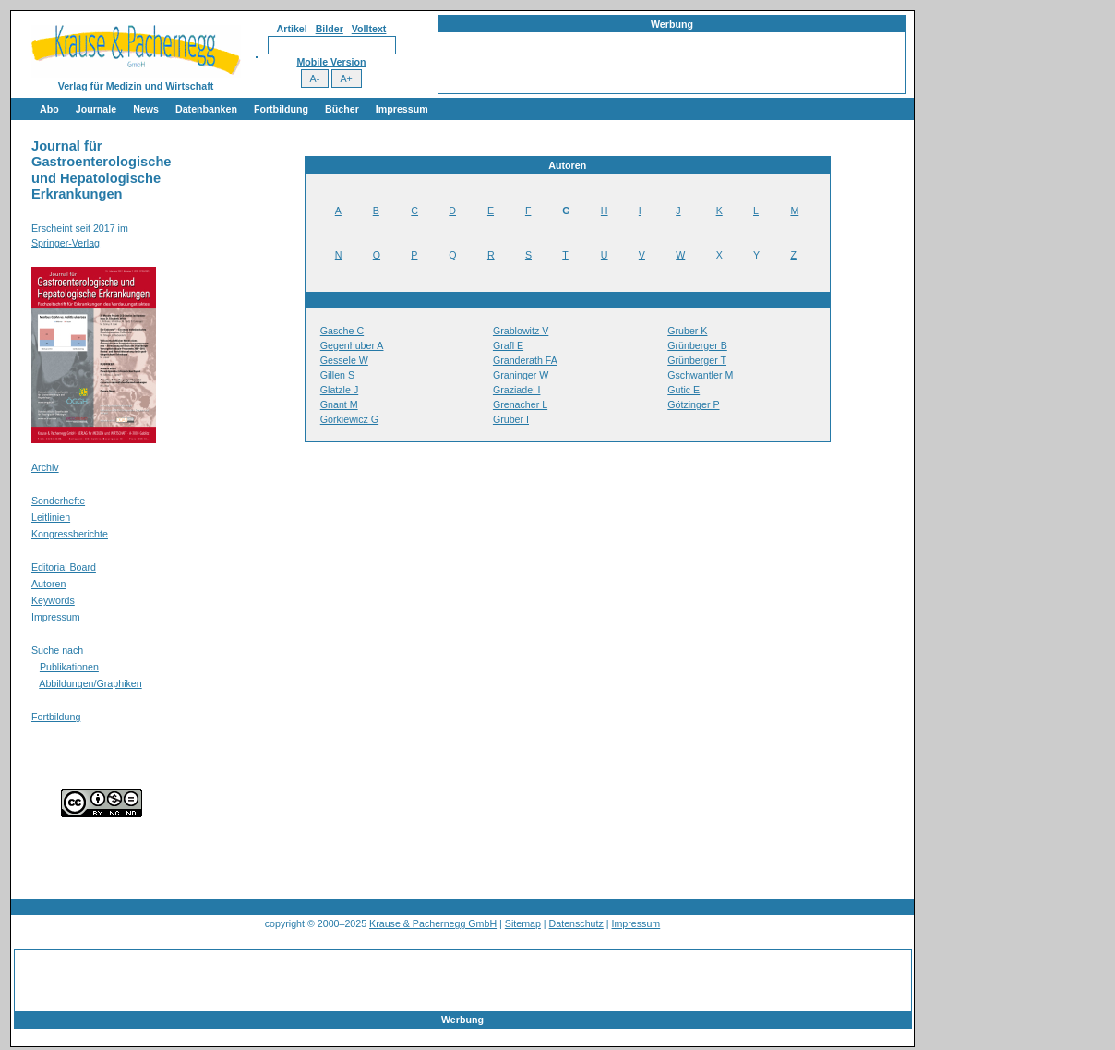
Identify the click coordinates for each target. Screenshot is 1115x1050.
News (146, 109)
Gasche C (342, 330)
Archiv (45, 467)
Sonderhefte (58, 500)
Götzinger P (693, 404)
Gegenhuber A (352, 345)
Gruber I (511, 419)
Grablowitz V (520, 330)
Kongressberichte (69, 533)
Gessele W (344, 360)
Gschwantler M (700, 374)
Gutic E (683, 389)
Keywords (53, 600)
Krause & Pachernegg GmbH (433, 923)
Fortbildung (281, 109)
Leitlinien (50, 517)
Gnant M (339, 404)
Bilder (329, 28)
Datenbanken (206, 109)
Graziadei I (517, 389)
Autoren (48, 583)
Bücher (342, 109)
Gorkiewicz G (349, 419)
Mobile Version (331, 61)
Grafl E (508, 345)
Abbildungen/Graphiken (90, 683)
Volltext (369, 28)
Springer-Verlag (65, 242)
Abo (49, 109)
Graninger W (520, 374)
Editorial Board (63, 567)
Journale (96, 109)
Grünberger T (696, 360)
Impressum (402, 109)
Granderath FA (525, 360)
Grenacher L (520, 404)
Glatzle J (339, 389)
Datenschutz (576, 923)
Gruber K (687, 330)
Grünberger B (697, 345)
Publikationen (69, 666)
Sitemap (523, 923)
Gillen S (337, 374)
